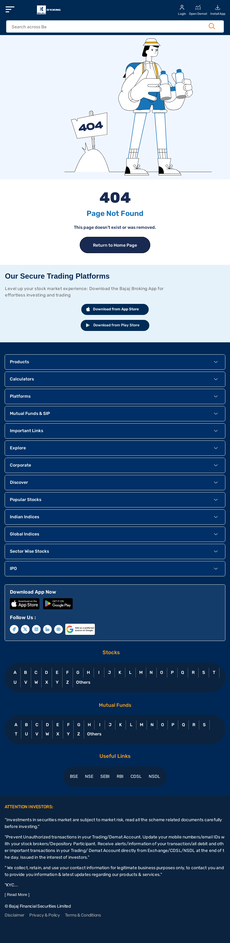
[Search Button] (212, 26)
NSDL (154, 776)
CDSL (136, 776)
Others (83, 682)
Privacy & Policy (44, 915)
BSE (74, 776)
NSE (89, 776)
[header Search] (109, 27)
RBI (120, 776)
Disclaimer (14, 915)
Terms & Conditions (83, 915)
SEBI (105, 776)
